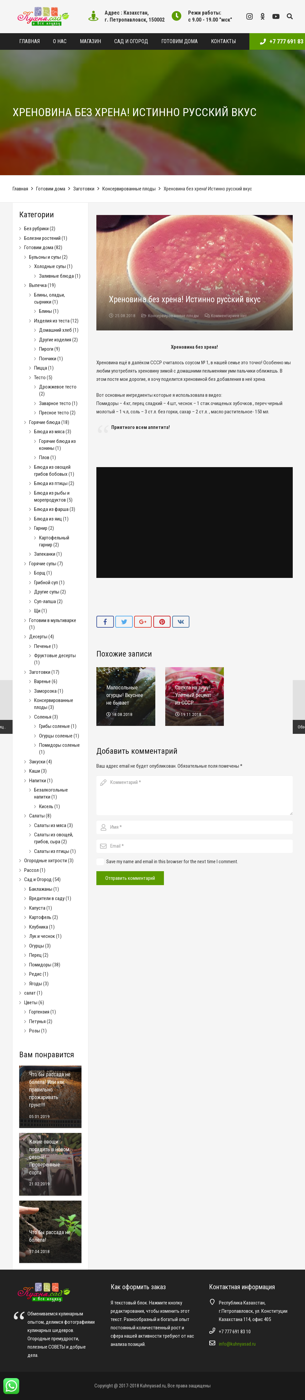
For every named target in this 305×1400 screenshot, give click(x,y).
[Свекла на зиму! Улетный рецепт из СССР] (194, 696)
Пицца (40, 368)
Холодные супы (50, 266)
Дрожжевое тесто (57, 387)
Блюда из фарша (51, 509)
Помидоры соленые (59, 745)
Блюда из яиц (48, 519)
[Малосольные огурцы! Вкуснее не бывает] (125, 696)
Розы (34, 1031)
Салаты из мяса (50, 825)
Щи (37, 611)
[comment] (194, 795)
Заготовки (83, 189)
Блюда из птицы (51, 483)
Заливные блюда (56, 276)
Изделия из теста (52, 321)
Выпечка (38, 285)
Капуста (37, 908)
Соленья (42, 717)
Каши (34, 771)
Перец (35, 955)
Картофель (40, 917)
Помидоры (40, 965)
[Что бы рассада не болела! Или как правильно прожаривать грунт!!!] (50, 1097)
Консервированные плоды (129, 189)
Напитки (37, 781)
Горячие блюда (44, 422)
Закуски (37, 762)
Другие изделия (55, 340)
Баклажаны (40, 889)
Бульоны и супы (45, 257)
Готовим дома (50, 189)
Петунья (37, 1021)
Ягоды (35, 984)
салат (30, 993)
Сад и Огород (38, 879)
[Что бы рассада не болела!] (50, 1232)
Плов (44, 457)
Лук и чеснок (42, 936)
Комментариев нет (229, 315)
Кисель (46, 806)
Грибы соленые (54, 726)
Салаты (37, 816)
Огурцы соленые (56, 736)
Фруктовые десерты (55, 656)
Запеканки (44, 554)
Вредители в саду (47, 898)
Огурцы (36, 946)
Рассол (31, 870)
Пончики (47, 359)
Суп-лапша (45, 601)
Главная (20, 189)
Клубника (38, 927)
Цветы (30, 1003)
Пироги (46, 349)
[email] (194, 846)
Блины (45, 311)
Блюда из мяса (49, 432)
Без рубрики (36, 229)
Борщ (39, 573)
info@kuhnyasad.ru (237, 1344)
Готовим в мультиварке (52, 620)
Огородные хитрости (45, 861)
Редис (35, 974)
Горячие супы (42, 564)
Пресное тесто (54, 413)
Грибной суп (46, 583)
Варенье (42, 681)
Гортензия (39, 1012)
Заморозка (45, 691)
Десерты (38, 637)
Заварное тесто (55, 403)
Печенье (42, 646)
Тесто (40, 378)
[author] (194, 827)
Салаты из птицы (51, 851)
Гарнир (40, 528)
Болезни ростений (42, 238)
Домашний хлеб (55, 330)
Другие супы (46, 592)
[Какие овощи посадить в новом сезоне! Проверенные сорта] (50, 1164)
